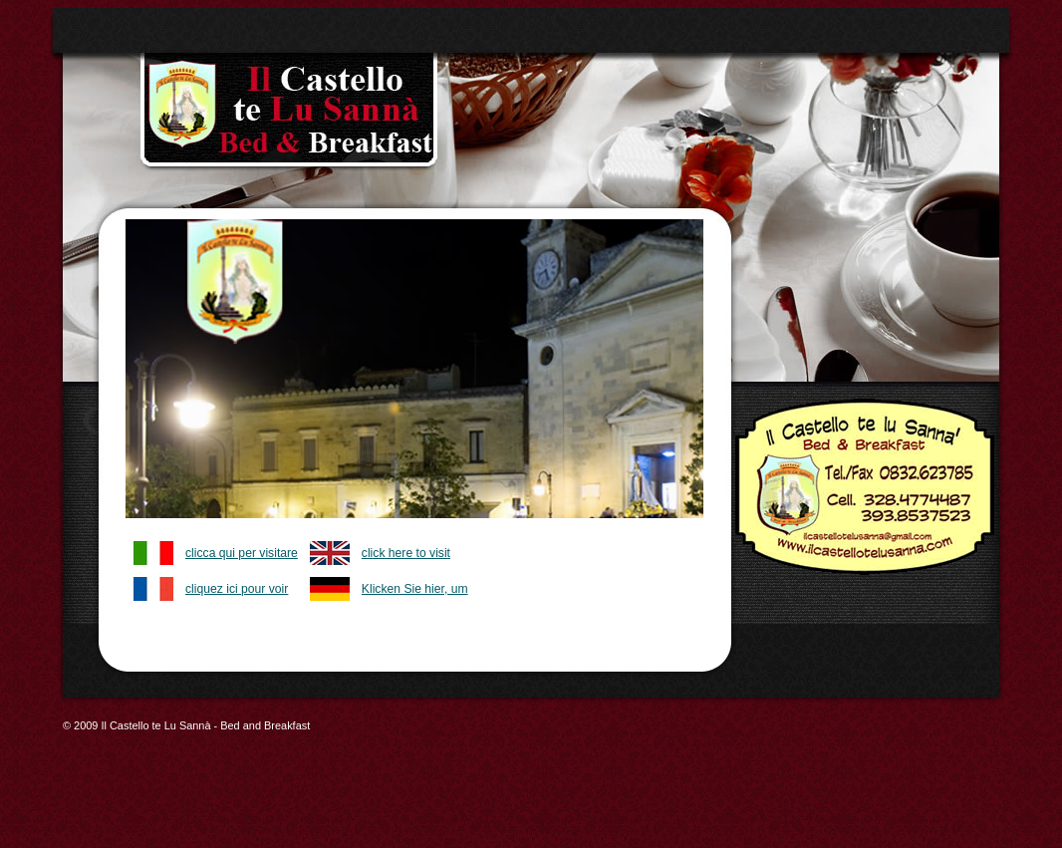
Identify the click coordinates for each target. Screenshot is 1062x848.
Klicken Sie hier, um (415, 589)
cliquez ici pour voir (236, 589)
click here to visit (406, 553)
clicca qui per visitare (241, 553)
